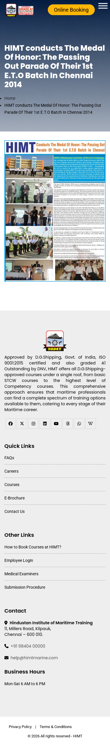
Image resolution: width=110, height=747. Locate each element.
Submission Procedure (24, 587)
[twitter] (22, 423)
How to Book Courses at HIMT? (32, 547)
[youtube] (56, 423)
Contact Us (14, 511)
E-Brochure (14, 498)
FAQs (9, 457)
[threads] (67, 423)
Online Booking (71, 10)
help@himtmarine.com (34, 658)
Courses (11, 484)
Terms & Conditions (56, 727)
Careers (11, 471)
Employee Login (18, 560)
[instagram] (33, 423)
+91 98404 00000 (28, 646)
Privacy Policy (20, 727)
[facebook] (10, 423)
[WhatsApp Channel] (79, 423)
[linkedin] (45, 423)
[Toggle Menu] (103, 5)
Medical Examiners (21, 573)
